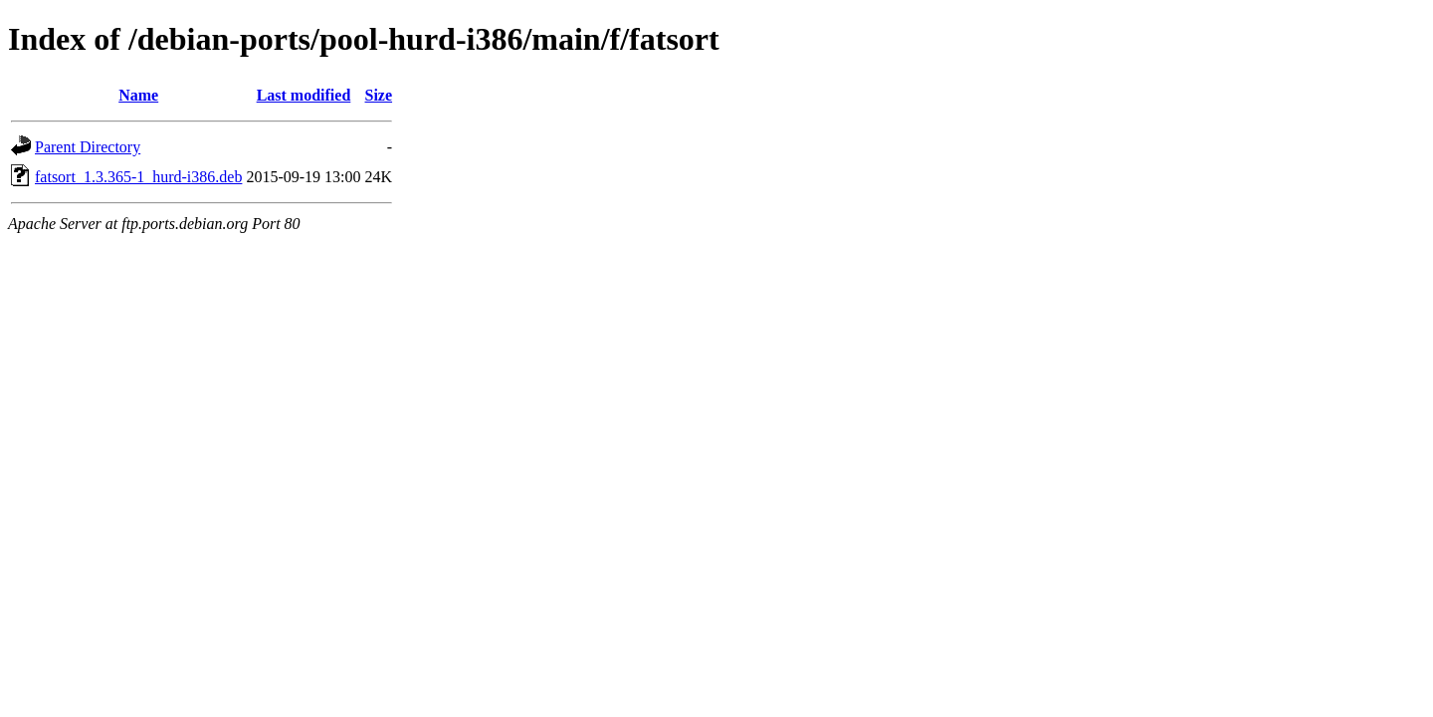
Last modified (304, 95)
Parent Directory (87, 146)
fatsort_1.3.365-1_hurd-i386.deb (138, 176)
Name (138, 95)
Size (379, 95)
